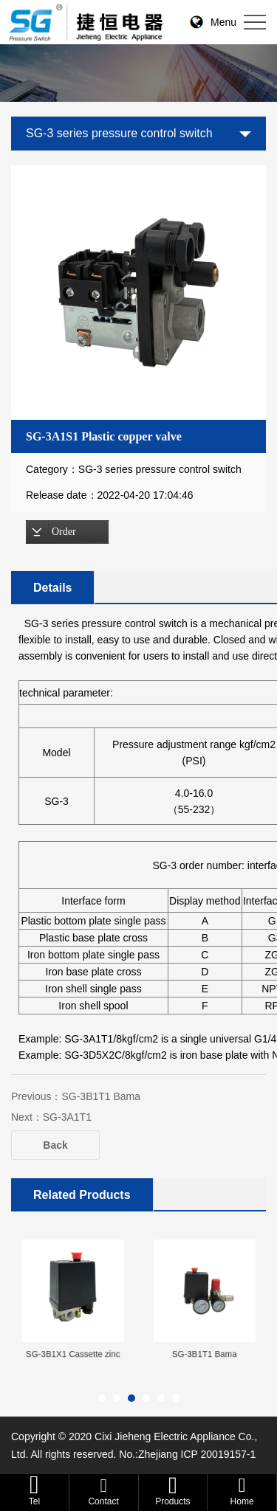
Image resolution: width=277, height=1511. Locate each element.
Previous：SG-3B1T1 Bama (75, 1096)
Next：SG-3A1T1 (51, 1117)
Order (64, 531)
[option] (143, 292)
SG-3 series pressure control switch (119, 133)
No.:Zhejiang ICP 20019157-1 (187, 1454)
